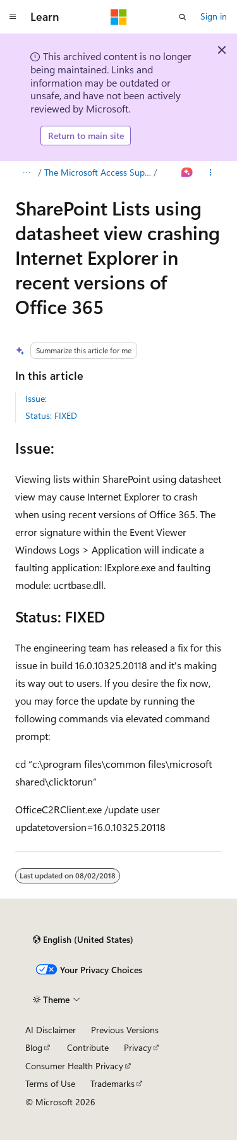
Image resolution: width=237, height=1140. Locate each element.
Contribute (88, 1047)
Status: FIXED (51, 415)
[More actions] (211, 172)
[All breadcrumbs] (26, 172)
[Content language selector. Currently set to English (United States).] (83, 940)
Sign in (213, 16)
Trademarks (112, 1083)
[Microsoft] (119, 17)
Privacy (138, 1047)
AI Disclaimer (50, 1030)
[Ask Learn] (187, 172)
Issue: (36, 398)
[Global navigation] (12, 17)
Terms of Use (50, 1083)
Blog (33, 1047)
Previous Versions (125, 1030)
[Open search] (182, 17)
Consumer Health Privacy (74, 1066)
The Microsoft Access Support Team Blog (98, 172)
